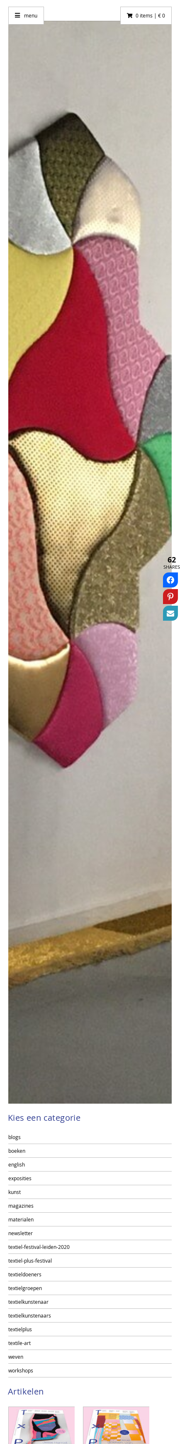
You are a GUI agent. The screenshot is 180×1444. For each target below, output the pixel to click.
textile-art (19, 1343)
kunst (14, 1192)
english (16, 1164)
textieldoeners (24, 1274)
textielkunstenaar (28, 1301)
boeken (16, 1150)
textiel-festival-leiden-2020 (39, 1246)
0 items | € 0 (150, 15)
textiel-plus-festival (30, 1260)
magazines (21, 1205)
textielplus (20, 1329)
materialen (21, 1219)
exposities (20, 1178)
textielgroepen (25, 1288)
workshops (20, 1370)
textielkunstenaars (29, 1315)
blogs (14, 1137)
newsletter (20, 1233)
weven (15, 1356)
